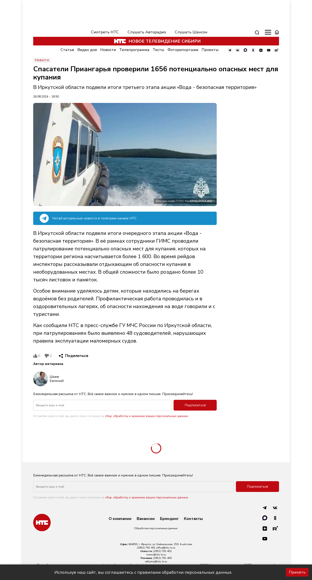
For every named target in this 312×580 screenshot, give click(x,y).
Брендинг (169, 518)
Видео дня (87, 49)
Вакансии (146, 518)
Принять (297, 572)
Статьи (67, 49)
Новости (108, 49)
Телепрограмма (134, 49)
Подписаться (195, 405)
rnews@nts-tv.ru (156, 554)
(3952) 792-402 (162, 551)
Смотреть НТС (105, 32)
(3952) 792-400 (162, 558)
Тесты (158, 49)
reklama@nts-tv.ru (156, 561)
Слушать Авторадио (147, 32)
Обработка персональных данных (155, 528)
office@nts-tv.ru (165, 547)
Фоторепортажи (183, 49)
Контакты (193, 518)
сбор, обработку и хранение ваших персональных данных (146, 416)
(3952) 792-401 (146, 547)
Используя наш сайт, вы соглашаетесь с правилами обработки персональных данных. (143, 572)
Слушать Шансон (191, 32)
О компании (120, 518)
